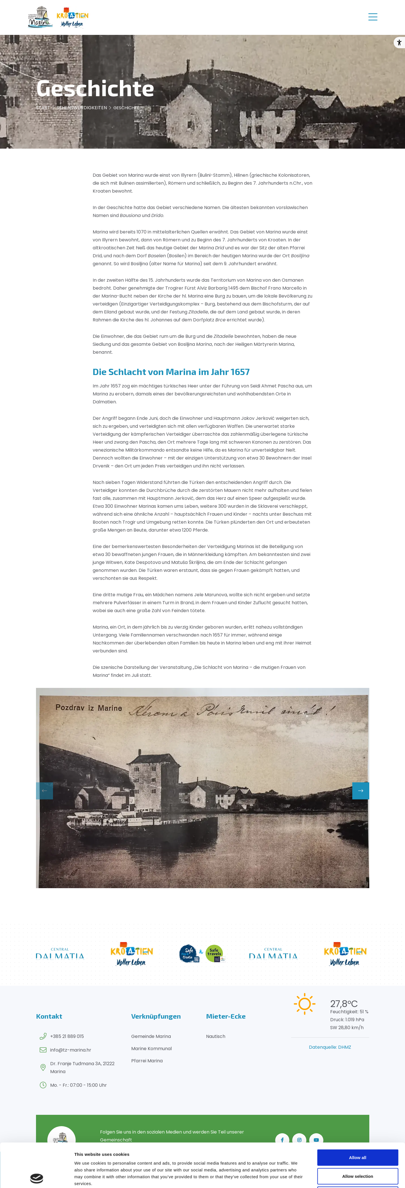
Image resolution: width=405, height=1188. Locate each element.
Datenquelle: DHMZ (330, 1047)
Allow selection (357, 1132)
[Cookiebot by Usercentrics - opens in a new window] (37, 1177)
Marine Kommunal (151, 1048)
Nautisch (215, 1036)
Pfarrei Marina (147, 1061)
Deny (358, 1150)
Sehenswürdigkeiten (82, 107)
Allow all (357, 1113)
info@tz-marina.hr (70, 1050)
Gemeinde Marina (151, 1036)
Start (43, 107)
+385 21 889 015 (67, 1036)
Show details (297, 1176)
